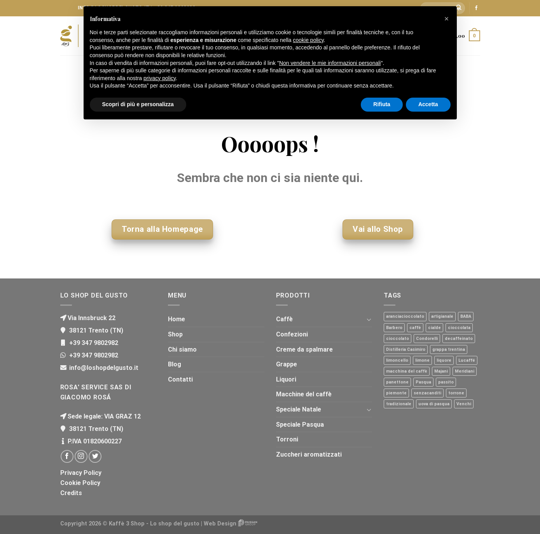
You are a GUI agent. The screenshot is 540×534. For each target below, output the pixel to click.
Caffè (284, 319)
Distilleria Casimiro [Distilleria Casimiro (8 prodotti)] (405, 349)
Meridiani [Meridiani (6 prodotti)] (464, 371)
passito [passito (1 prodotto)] (446, 382)
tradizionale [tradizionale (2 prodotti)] (398, 403)
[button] (446, 18)
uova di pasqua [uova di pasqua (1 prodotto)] (433, 403)
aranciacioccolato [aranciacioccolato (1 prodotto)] (405, 316)
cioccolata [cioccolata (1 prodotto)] (459, 327)
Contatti (180, 379)
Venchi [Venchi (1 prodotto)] (463, 403)
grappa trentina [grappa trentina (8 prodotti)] (448, 349)
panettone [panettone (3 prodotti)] (397, 382)
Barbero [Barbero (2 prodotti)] (394, 327)
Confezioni (292, 334)
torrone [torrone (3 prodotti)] (456, 393)
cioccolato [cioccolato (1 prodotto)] (397, 338)
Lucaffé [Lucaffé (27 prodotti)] (466, 360)
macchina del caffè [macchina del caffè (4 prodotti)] (406, 371)
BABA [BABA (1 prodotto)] (465, 316)
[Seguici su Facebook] (476, 8)
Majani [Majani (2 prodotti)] (441, 371)
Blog (174, 364)
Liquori (286, 379)
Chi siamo (182, 349)
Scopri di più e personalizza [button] (138, 104)
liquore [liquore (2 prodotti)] (444, 360)
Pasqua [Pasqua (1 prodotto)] (423, 382)
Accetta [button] (428, 104)
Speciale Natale (298, 409)
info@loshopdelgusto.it (103, 367)
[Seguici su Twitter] (95, 456)
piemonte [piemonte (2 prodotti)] (396, 393)
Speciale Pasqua (300, 424)
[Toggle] (369, 319)
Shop (175, 334)
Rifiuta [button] (381, 104)
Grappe (286, 364)
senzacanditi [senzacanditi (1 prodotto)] (427, 393)
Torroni (287, 439)
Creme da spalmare (304, 349)
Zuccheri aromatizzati (309, 454)
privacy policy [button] (159, 78)
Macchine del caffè (304, 394)
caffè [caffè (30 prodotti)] (415, 327)
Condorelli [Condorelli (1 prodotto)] (427, 338)
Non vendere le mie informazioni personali (330, 63)
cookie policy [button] (308, 40)
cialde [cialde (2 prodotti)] (434, 327)
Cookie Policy (80, 483)
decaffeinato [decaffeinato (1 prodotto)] (459, 338)
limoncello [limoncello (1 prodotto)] (397, 360)
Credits (71, 493)
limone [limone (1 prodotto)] (422, 360)
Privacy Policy (80, 472)
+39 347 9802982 (93, 343)
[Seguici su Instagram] (81, 456)
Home (176, 319)
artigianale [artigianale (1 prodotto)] (442, 316)
